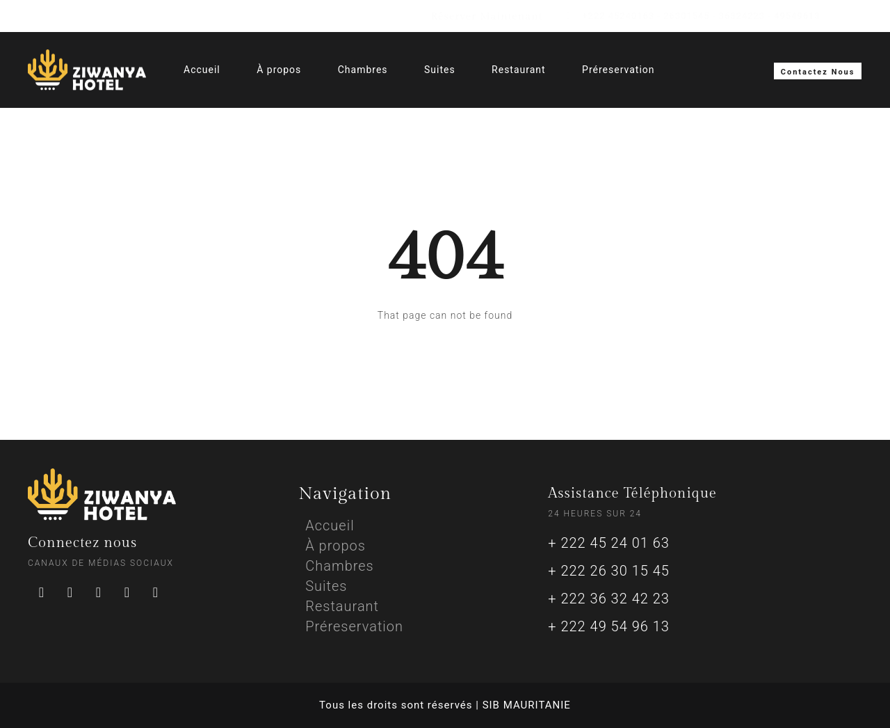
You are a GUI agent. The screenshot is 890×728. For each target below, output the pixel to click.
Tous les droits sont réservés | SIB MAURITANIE (445, 705)
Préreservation (618, 69)
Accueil (202, 69)
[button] (818, 71)
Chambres (363, 69)
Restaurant (519, 69)
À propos (279, 69)
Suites (439, 69)
